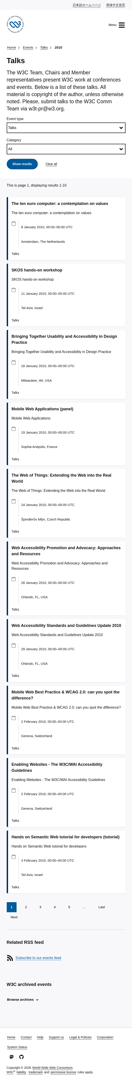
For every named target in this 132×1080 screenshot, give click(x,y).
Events (28, 47)
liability (21, 1072)
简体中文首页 (116, 5)
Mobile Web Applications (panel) (42, 409)
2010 (58, 47)
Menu (117, 25)
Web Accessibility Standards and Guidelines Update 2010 (66, 625)
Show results (22, 164)
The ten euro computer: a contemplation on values (60, 203)
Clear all (51, 164)
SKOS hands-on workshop (37, 270)
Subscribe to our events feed (38, 958)
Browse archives (20, 999)
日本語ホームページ (87, 5)
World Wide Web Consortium (52, 1067)
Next (14, 917)
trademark (36, 1072)
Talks (44, 47)
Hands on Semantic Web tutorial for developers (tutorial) (66, 837)
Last (101, 907)
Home (11, 47)
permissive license (63, 1072)
